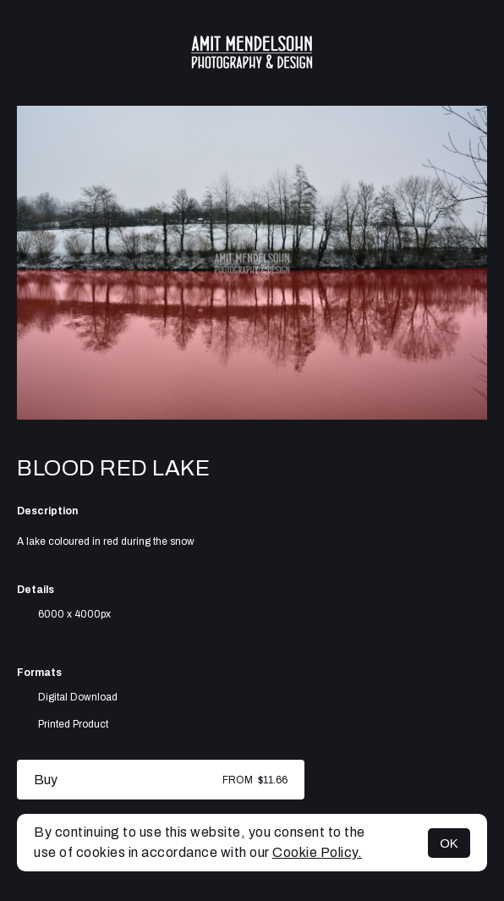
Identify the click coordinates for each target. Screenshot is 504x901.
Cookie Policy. (317, 852)
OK (449, 843)
